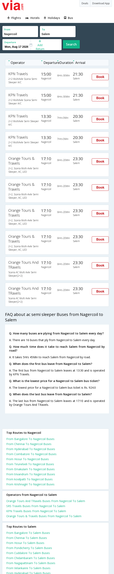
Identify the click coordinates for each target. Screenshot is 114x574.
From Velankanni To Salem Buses (28, 568)
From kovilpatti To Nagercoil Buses (29, 479)
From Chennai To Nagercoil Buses (28, 444)
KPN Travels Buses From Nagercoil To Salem (36, 511)
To (43, 29)
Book (100, 77)
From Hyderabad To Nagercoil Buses (30, 449)
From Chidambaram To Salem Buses (30, 558)
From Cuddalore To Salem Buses (28, 553)
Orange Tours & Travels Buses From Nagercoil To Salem (43, 516)
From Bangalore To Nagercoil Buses (30, 439)
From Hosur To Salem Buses (25, 543)
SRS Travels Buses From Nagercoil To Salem (35, 506)
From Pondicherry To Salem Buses (29, 548)
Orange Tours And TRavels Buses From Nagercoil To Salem (45, 501)
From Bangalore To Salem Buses (28, 533)
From (7, 29)
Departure (10, 42)
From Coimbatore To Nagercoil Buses (31, 454)
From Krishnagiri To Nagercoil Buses (30, 484)
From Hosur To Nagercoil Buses (27, 459)
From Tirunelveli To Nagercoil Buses (30, 464)
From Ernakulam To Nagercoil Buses (30, 469)
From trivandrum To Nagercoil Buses (30, 474)
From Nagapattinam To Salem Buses (30, 563)
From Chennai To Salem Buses (26, 538)
